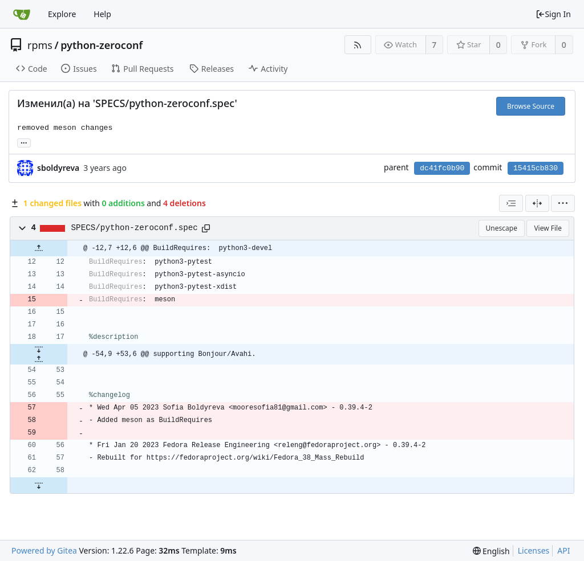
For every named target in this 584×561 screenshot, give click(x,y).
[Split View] (537, 203)
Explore (62, 14)
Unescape (501, 228)
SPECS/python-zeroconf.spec (134, 227)
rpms (39, 45)
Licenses (534, 550)
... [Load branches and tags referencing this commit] (24, 142)
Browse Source (530, 106)
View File (548, 228)
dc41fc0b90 (442, 168)
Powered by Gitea (44, 550)
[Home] (22, 14)
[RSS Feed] (357, 44)
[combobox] (511, 203)
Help (102, 14)
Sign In (553, 14)
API (563, 550)
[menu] (563, 203)
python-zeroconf (101, 45)
